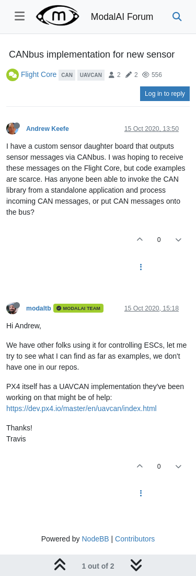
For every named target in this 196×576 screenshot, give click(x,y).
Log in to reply (165, 93)
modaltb (38, 308)
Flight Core (38, 74)
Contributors (135, 539)
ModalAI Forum (122, 17)
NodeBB (95, 539)
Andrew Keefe (47, 128)
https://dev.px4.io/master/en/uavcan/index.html (81, 408)
